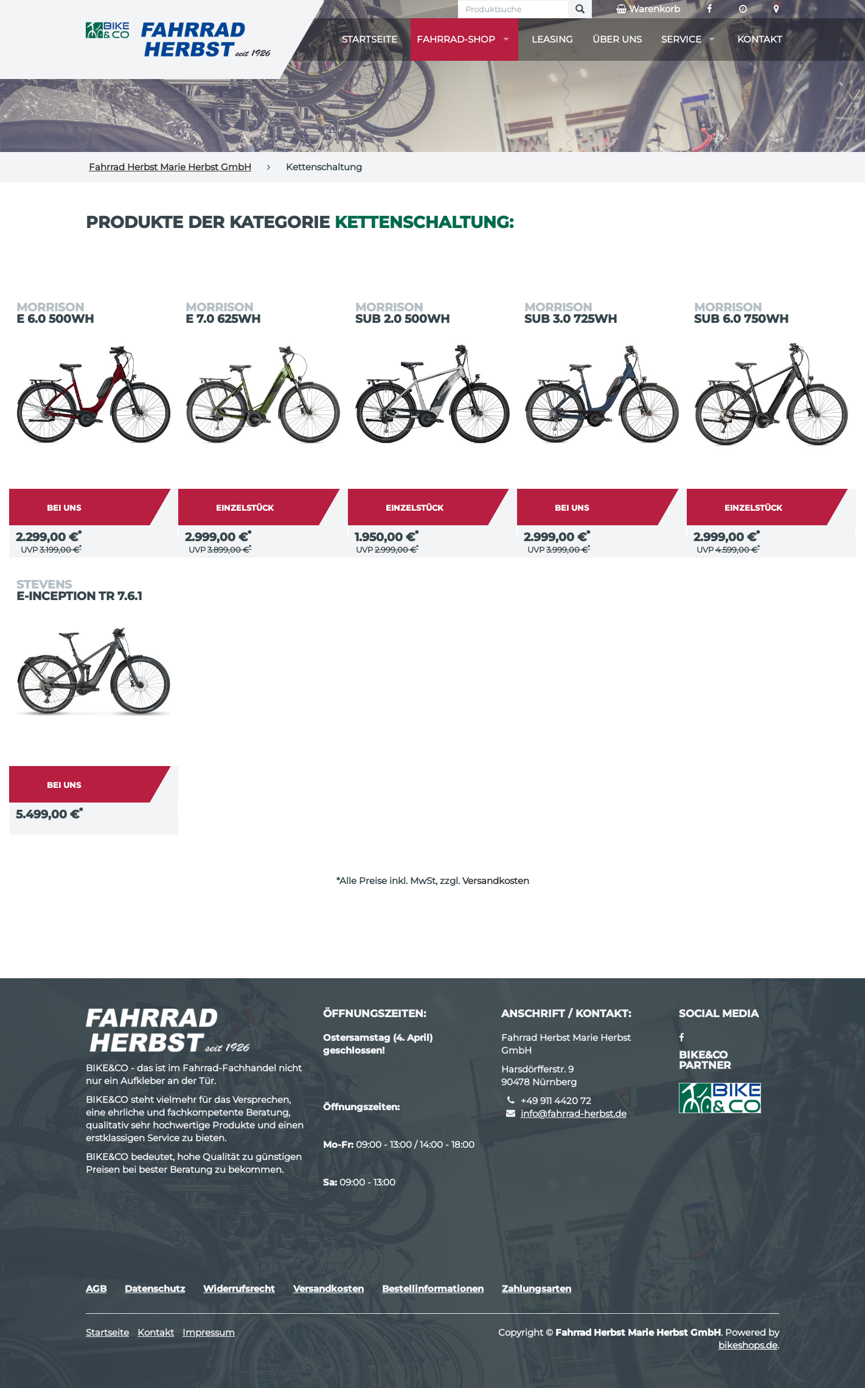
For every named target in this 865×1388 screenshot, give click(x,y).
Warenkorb (648, 9)
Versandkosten (495, 880)
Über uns (617, 39)
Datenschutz (155, 1288)
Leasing (552, 39)
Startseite (369, 39)
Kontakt (759, 39)
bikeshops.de (747, 1345)
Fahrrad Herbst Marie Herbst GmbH (170, 167)
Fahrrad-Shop (456, 39)
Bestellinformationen (433, 1288)
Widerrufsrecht (239, 1288)
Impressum (208, 1332)
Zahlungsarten (536, 1288)
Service (681, 39)
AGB (96, 1288)
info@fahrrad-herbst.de (574, 1113)
